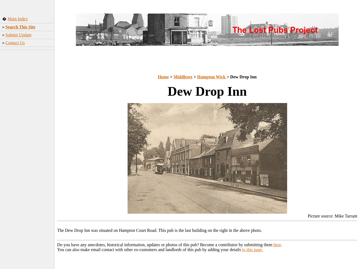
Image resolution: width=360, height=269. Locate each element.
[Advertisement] (27, 137)
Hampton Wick (212, 77)
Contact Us (15, 42)
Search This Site (20, 27)
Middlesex (183, 77)
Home (163, 77)
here (277, 244)
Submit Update (18, 35)
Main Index (18, 19)
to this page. (252, 249)
